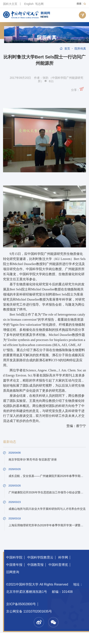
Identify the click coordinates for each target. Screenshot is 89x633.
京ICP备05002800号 (21, 604)
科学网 (63, 557)
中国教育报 (35, 564)
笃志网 (39, 3)
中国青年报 (14, 564)
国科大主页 (10, 3)
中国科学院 (14, 557)
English (29, 3)
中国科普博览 (58, 564)
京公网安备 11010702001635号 (29, 611)
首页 (67, 48)
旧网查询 (12, 572)
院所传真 (46, 37)
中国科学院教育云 (40, 557)
